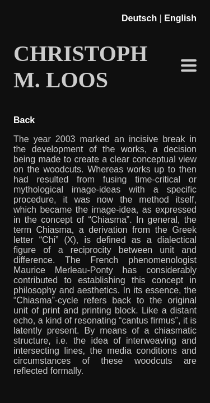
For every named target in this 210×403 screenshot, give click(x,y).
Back (24, 120)
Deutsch (139, 18)
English (180, 18)
